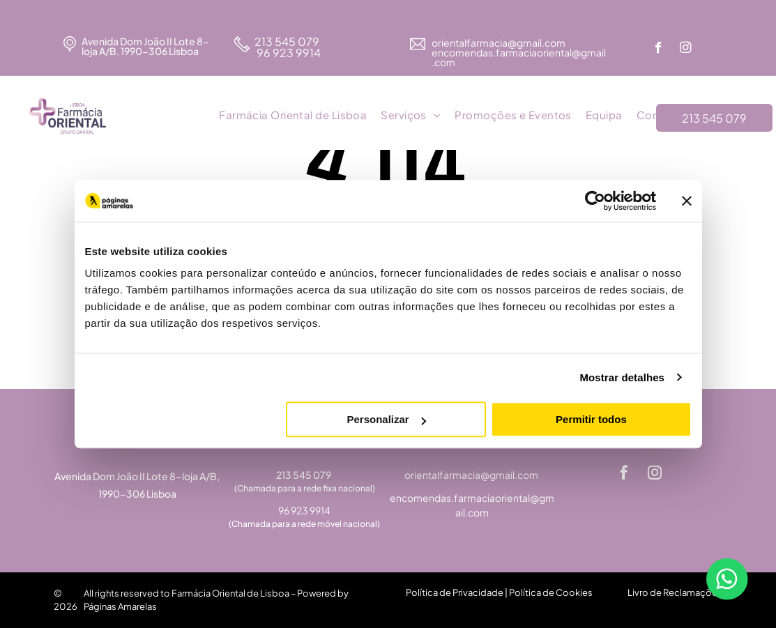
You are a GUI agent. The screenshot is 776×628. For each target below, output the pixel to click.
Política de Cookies (551, 592)
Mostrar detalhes (621, 377)
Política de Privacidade (454, 592)
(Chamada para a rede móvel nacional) (304, 524)
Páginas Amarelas (120, 606)
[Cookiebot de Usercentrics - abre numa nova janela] (595, 200)
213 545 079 (286, 41)
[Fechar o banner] (687, 201)
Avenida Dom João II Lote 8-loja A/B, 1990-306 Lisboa (145, 46)
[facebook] (658, 49)
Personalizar (386, 419)
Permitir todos (591, 419)
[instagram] (685, 49)
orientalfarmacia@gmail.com (499, 42)
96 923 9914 (287, 52)
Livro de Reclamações (674, 592)
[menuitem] (293, 116)
